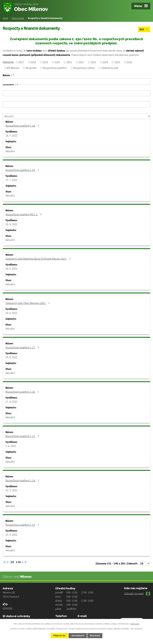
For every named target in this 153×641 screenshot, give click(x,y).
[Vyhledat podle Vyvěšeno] (76, 93)
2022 (81, 62)
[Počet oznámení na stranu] (144, 563)
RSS (144, 29)
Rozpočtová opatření (55, 67)
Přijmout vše (58, 635)
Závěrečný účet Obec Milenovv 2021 (28, 303)
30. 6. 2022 (11, 224)
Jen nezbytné (77, 635)
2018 (33, 62)
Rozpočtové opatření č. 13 (23, 524)
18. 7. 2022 (11, 135)
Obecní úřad (18, 18)
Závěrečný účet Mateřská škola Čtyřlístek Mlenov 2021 (39, 258)
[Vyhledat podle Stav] (76, 116)
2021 (69, 62)
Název (7, 75)
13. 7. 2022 (11, 179)
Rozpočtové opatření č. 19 (23, 170)
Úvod (5, 18)
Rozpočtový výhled (84, 67)
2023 (93, 62)
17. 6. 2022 (11, 401)
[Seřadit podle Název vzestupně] (13, 74)
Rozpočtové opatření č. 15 (23, 436)
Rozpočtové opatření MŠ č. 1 (24, 214)
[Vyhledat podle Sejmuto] (76, 104)
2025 (117, 62)
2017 (21, 62)
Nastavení (96, 635)
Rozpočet (31, 67)
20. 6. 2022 (11, 357)
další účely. (135, 623)
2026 (129, 62)
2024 (105, 62)
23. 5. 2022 (11, 534)
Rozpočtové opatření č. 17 (23, 347)
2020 (57, 62)
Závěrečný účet (109, 67)
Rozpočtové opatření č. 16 (23, 391)
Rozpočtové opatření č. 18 (23, 125)
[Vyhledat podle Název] (76, 81)
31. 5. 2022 (11, 490)
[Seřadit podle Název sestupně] (13, 75)
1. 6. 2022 (11, 445)
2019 (45, 62)
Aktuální (10, 151)
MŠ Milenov (13, 67)
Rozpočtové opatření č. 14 (23, 480)
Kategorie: (8, 61)
